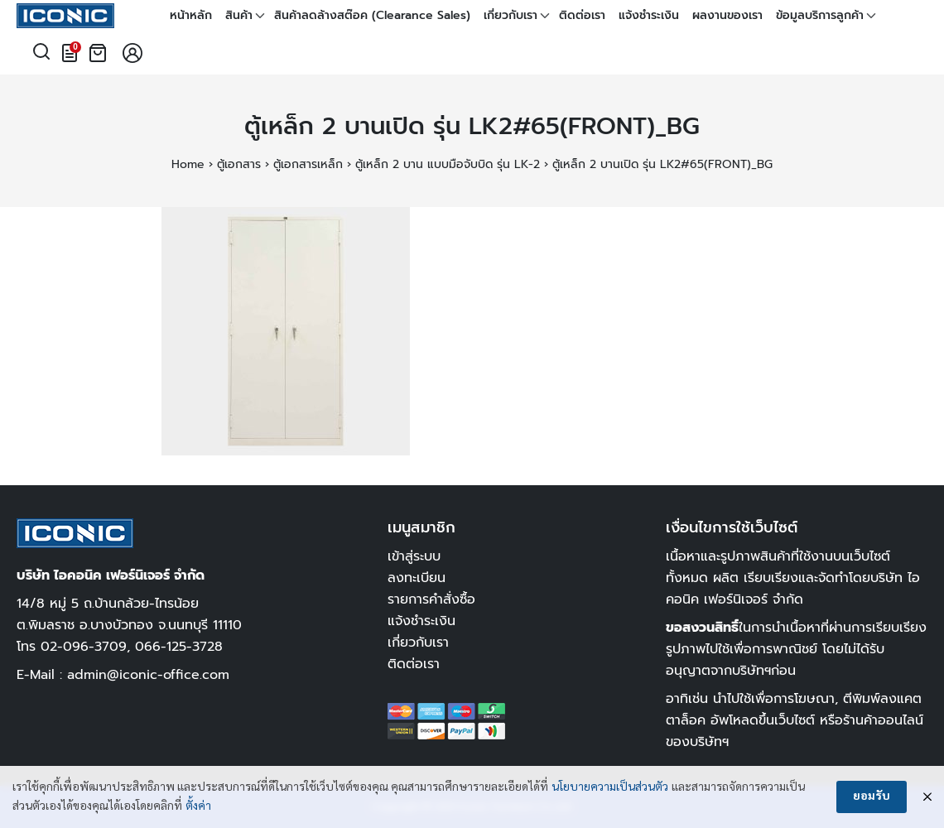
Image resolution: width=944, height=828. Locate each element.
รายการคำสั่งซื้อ (431, 599)
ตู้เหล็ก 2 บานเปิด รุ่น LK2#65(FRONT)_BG (472, 126)
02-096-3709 (84, 646)
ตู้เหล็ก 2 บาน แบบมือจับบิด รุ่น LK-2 (447, 164)
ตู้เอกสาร (239, 164)
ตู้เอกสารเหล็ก (308, 164)
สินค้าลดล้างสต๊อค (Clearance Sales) (372, 15)
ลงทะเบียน (417, 577)
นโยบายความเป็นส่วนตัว (609, 787)
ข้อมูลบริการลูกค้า (820, 15)
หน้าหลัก (191, 15)
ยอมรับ (871, 796)
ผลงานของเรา (727, 15)
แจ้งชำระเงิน (649, 15)
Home (188, 164)
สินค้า (239, 15)
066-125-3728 (179, 646)
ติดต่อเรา (582, 15)
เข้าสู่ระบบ (414, 556)
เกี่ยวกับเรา (510, 15)
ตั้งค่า (198, 806)
